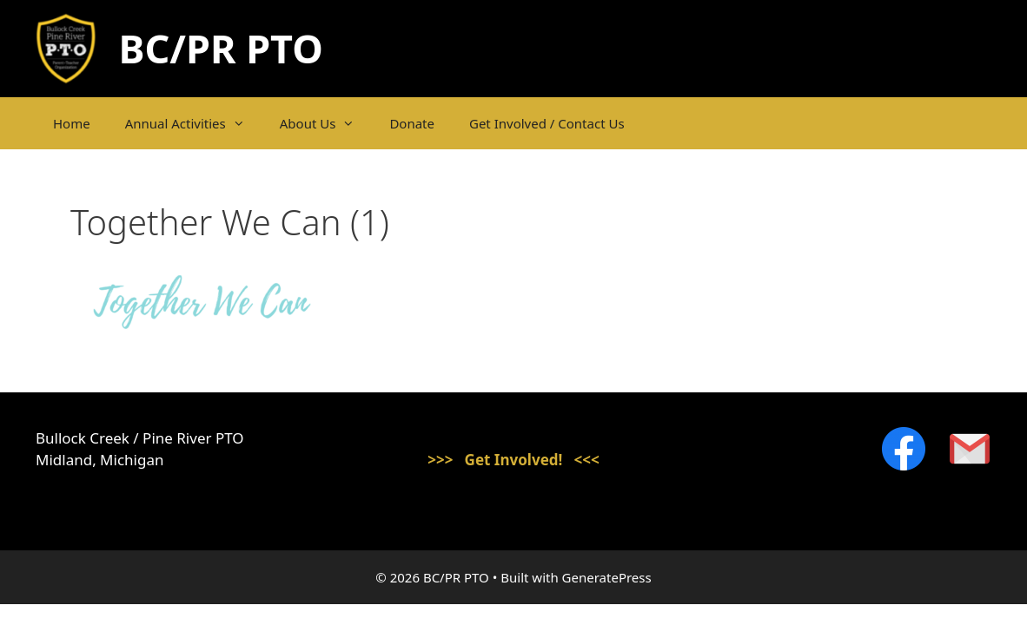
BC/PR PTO (221, 48)
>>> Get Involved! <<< (513, 460)
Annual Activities (193, 123)
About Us (326, 123)
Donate (411, 123)
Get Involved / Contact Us (547, 123)
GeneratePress (607, 577)
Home (71, 123)
